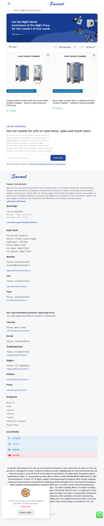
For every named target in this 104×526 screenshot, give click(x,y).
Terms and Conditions (16, 421)
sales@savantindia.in (16, 201)
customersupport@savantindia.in (22, 222)
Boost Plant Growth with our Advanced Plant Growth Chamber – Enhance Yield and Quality (73, 101)
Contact (10, 417)
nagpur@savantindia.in (17, 368)
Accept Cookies (26, 513)
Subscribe (58, 158)
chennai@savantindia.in (18, 330)
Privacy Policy (12, 425)
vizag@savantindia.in (16, 355)
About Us (10, 402)
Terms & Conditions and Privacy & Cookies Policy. (47, 164)
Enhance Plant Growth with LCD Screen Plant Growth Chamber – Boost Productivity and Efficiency (27, 103)
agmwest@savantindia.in (18, 270)
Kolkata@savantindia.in (17, 379)
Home (8, 10)
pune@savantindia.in (16, 300)
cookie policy (25, 506)
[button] (48, 55)
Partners (10, 414)
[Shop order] (67, 47)
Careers (9, 410)
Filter (12, 47)
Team (8, 406)
